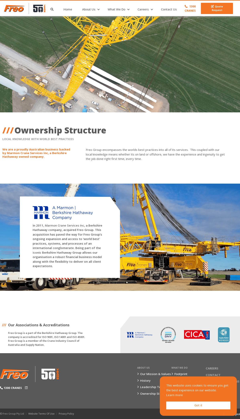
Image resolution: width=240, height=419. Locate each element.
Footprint (180, 374)
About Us (88, 9)
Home (68, 9)
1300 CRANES (190, 8)
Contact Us (169, 9)
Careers (143, 9)
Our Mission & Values (155, 374)
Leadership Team (152, 387)
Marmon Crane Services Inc (64, 225)
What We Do (116, 9)
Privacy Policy (66, 413)
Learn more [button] (174, 395)
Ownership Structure (155, 394)
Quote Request (217, 8)
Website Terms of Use (41, 413)
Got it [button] (198, 405)
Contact (213, 375)
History (145, 380)
